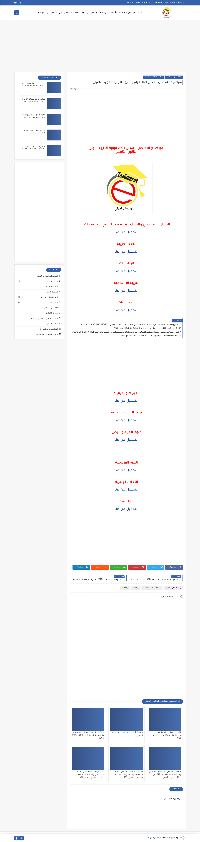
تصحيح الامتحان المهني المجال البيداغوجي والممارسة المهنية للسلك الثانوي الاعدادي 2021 (90, 775)
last (135, 588)
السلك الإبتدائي (50, 292)
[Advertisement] (100, 48)
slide (124, 588)
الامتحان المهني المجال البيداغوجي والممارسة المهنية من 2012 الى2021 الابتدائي (88, 736)
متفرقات (42, 13)
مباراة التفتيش (50, 313)
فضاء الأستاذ (51, 287)
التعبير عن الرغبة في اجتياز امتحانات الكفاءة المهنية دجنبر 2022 (167, 736)
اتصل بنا (129, 2)
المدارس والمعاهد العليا (46, 334)
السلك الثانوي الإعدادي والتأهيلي (43, 318)
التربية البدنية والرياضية (47, 276)
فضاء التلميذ (71, 13)
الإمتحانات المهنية (98, 13)
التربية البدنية (56, 13)
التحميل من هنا (126, 233)
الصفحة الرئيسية (177, 2)
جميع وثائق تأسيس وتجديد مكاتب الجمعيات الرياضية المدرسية (33, 117)
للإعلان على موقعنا (142, 2)
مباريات (82, 13)
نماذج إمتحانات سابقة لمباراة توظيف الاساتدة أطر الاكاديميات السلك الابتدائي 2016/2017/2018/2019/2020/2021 (129, 325)
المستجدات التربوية (133, 13)
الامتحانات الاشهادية (48, 329)
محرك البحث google (160, 2)
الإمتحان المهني (173, 77)
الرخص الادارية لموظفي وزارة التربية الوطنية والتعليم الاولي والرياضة (32, 86)
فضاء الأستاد (116, 13)
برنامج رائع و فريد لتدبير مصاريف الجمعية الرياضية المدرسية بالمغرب (33, 149)
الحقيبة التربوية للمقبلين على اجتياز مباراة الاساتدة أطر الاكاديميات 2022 (146, 328)
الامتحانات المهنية (153, 77)
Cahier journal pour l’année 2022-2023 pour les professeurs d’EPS (149, 336)
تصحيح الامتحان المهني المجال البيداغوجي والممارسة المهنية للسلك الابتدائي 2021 (128, 775)
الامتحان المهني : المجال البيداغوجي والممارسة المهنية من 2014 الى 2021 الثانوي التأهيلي (165, 775)
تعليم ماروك (153, 838)
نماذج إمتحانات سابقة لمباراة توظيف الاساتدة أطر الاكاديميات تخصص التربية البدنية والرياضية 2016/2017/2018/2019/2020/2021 (125, 332)
